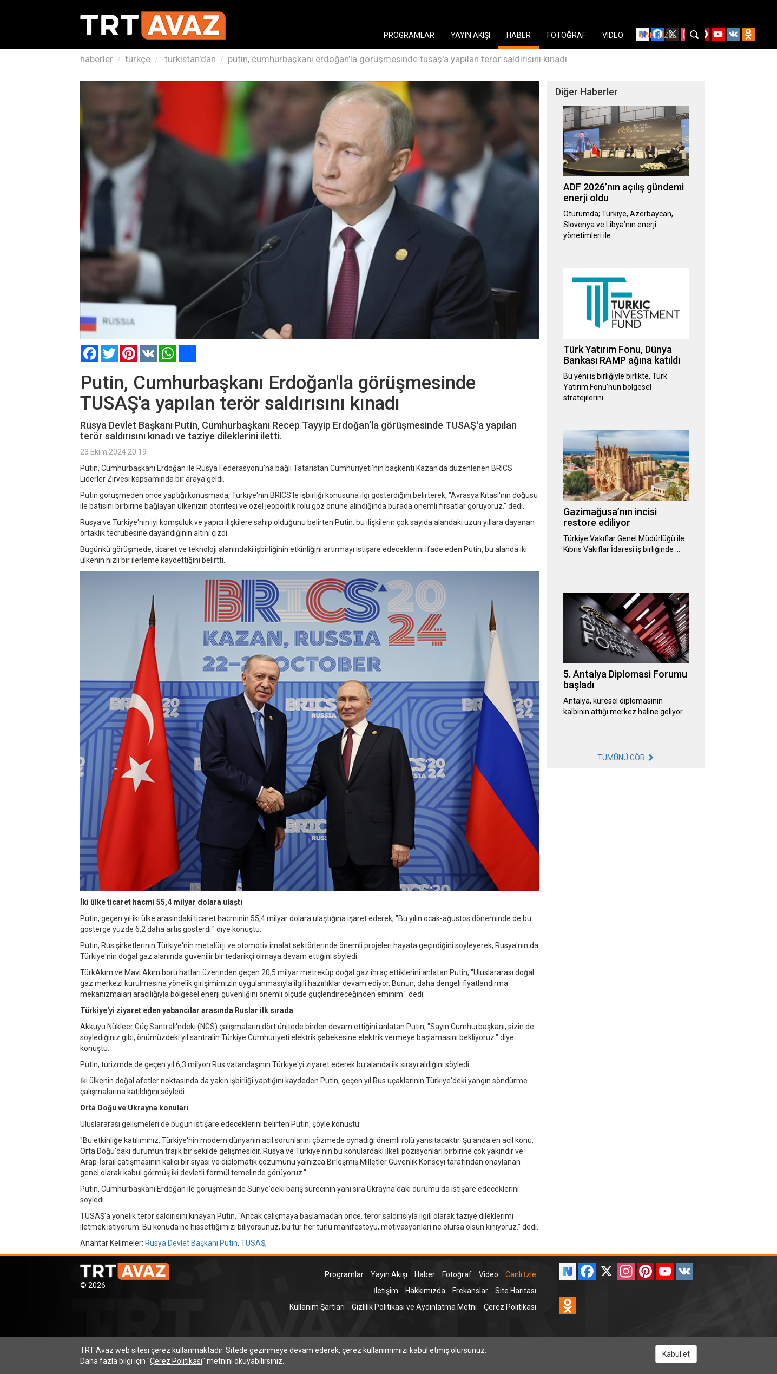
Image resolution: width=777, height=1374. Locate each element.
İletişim (385, 1290)
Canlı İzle (520, 1274)
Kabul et (676, 1354)
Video (488, 1274)
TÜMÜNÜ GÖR (625, 757)
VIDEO (612, 35)
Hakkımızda (425, 1290)
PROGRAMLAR (409, 35)
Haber (424, 1274)
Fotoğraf (457, 1274)
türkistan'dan (189, 59)
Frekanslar (470, 1290)
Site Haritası (515, 1290)
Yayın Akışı (389, 1274)
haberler (96, 59)
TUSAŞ (253, 1243)
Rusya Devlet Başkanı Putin (191, 1243)
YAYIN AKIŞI (470, 35)
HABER (518, 35)
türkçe (137, 59)
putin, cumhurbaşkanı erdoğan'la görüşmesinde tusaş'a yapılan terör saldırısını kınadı (397, 59)
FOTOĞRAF (566, 35)
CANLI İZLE (658, 35)
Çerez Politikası (510, 1307)
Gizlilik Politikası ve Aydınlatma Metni (414, 1307)
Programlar (344, 1274)
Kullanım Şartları (317, 1307)
